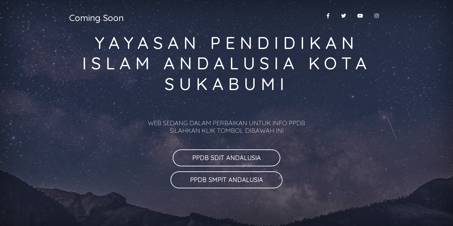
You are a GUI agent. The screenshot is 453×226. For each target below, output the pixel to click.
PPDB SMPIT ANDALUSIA (226, 180)
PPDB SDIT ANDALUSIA (226, 158)
